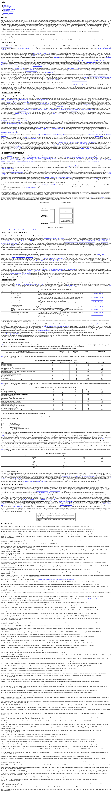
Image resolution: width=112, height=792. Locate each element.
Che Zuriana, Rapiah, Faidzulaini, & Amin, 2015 (26, 48)
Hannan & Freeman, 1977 (32, 187)
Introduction (6, 5)
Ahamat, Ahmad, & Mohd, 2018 (79, 81)
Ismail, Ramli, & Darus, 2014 (63, 326)
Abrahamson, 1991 (46, 269)
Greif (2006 (9, 156)
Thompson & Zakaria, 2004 (56, 128)
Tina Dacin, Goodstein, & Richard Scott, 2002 (24, 161)
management (61, 474)
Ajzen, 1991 (14, 158)
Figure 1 (91, 197)
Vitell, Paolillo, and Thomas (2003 (58, 258)
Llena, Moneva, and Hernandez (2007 (18, 121)
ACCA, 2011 (16, 129)
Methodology (6, 10)
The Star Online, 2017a (6, 47)
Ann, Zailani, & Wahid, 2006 (49, 326)
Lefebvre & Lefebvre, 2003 (44, 330)
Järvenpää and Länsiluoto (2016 (55, 499)
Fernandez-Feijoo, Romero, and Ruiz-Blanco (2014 (48, 260)
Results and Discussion (8, 11)
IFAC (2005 (27, 137)
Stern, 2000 (78, 158)
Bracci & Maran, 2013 (48, 109)
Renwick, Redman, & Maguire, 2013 (9, 159)
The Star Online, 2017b (53, 79)
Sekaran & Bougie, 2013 (73, 285)
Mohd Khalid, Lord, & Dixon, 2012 (9, 132)
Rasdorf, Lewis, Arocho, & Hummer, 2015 (10, 64)
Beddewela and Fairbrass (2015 (65, 177)
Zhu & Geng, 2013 (44, 258)
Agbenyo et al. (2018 (97, 301)
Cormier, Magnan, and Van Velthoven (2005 (20, 273)
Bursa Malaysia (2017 (96, 323)
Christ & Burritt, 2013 (17, 113)
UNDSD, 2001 (17, 147)
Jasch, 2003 (84, 109)
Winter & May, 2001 (90, 242)
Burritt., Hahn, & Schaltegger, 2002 (51, 144)
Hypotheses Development (9, 9)
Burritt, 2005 (57, 109)
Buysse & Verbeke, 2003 (87, 240)
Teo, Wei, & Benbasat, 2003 (92, 161)
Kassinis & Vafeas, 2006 (99, 240)
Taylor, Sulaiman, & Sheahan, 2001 (93, 157)
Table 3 (2, 356)
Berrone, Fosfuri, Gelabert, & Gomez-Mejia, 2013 (99, 159)
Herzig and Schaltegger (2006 (13, 123)
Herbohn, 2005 (77, 109)
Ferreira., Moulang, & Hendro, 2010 (55, 134)
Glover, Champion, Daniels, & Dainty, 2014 (54, 238)
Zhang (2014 (74, 111)
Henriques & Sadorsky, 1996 (71, 242)
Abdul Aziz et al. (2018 (73, 68)
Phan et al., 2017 (22, 111)
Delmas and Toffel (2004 (44, 492)
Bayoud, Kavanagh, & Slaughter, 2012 (35, 157)
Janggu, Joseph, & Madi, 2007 (42, 128)
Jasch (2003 (60, 106)
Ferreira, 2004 (70, 109)
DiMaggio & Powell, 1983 (7, 161)
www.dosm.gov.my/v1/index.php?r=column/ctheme (90, 598)
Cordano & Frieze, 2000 (23, 158)
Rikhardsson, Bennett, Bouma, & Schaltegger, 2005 (63, 269)
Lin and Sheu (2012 (9, 245)
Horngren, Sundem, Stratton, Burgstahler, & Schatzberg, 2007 (15, 99)
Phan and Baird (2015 (17, 478)
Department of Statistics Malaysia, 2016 (42, 53)
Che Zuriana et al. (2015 (18, 68)
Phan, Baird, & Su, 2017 (11, 102)
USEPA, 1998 (91, 109)
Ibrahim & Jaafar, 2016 (50, 158)
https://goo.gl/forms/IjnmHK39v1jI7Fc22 (10, 333)
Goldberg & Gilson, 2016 (66, 505)
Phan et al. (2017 (56, 113)
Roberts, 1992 (47, 157)
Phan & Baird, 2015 (78, 84)
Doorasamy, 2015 (99, 136)
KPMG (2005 (4, 121)
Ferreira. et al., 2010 (83, 142)
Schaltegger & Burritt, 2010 (85, 148)
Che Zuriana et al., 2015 (92, 134)
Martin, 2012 (105, 438)
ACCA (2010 (32, 69)
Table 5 (2, 435)
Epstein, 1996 (63, 109)
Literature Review (7, 6)
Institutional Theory (7, 7)
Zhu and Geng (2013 (57, 270)
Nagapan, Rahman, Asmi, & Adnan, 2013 (87, 60)
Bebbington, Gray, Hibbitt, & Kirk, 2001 (33, 109)
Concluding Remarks (8, 13)
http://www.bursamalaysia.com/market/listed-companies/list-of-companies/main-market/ (56, 579)
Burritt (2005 (34, 138)
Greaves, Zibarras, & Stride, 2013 (37, 158)
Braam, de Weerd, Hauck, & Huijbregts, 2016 (73, 157)
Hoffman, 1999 (94, 178)
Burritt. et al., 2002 (80, 150)
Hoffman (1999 (29, 257)
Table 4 (2, 383)
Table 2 (2, 345)
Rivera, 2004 (81, 242)
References (5, 14)
